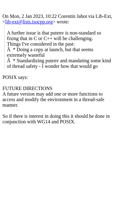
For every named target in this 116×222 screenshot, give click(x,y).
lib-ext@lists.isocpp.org (29, 21)
